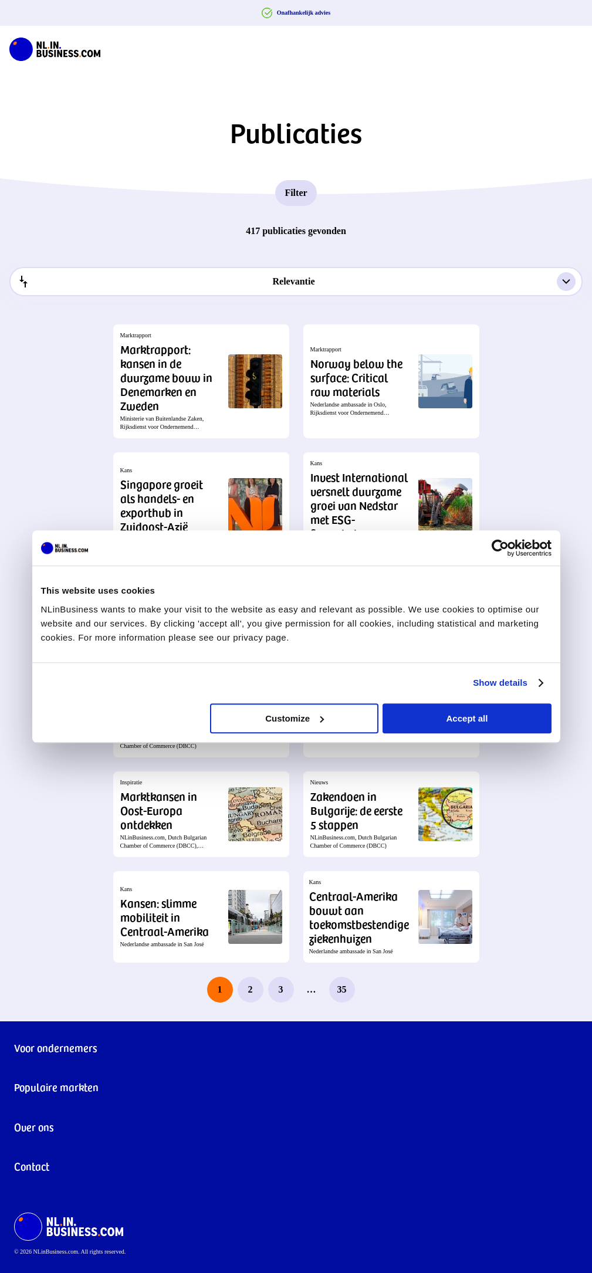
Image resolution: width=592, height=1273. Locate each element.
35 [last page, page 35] (342, 989)
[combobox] (296, 281)
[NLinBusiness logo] (54, 47)
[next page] (372, 990)
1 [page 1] (220, 989)
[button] (201, 381)
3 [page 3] (281, 989)
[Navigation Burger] (573, 47)
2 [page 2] (250, 989)
